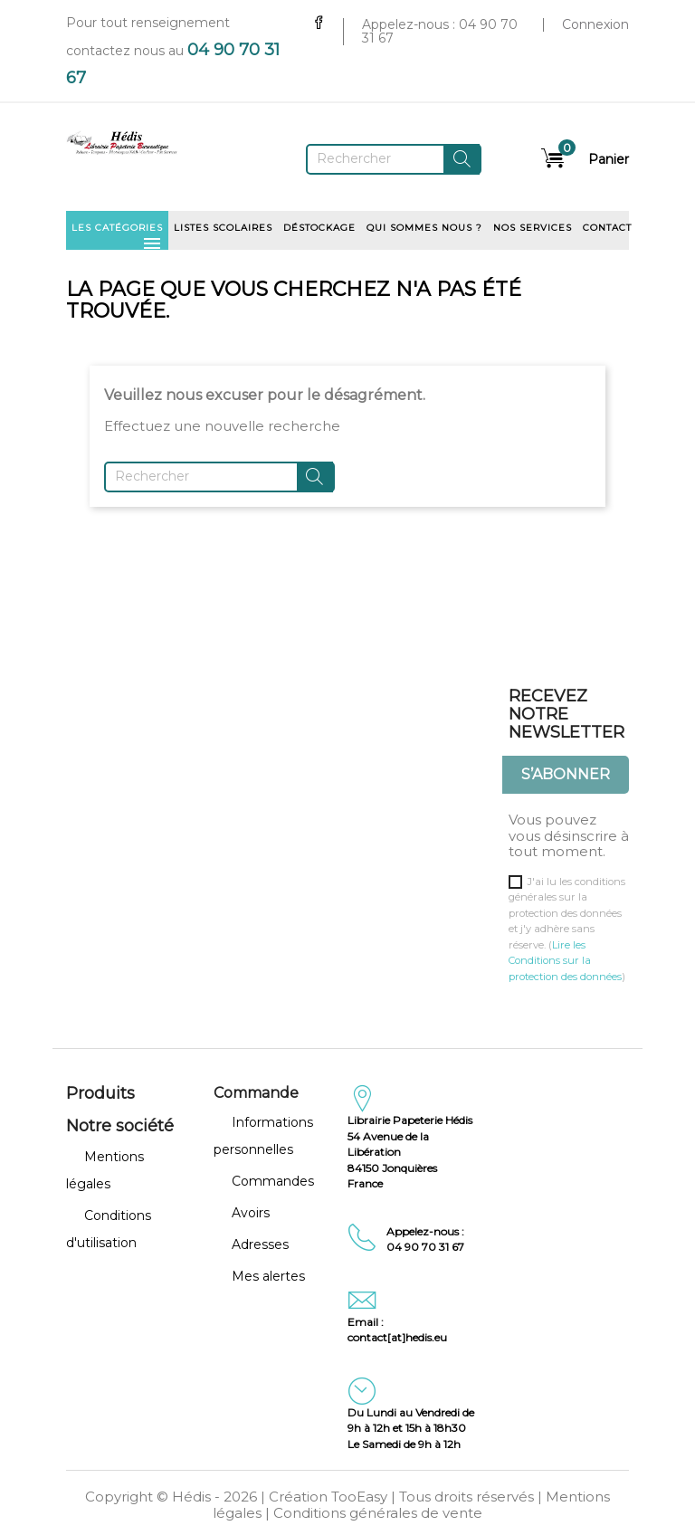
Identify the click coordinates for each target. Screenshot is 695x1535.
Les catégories (117, 233)
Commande (256, 1092)
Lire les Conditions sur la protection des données (565, 961)
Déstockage (319, 228)
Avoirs (251, 1213)
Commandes (273, 1181)
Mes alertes (268, 1276)
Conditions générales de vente (377, 1512)
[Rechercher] (393, 159)
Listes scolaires (223, 228)
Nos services (532, 228)
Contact (607, 228)
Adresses (260, 1244)
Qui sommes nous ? (424, 228)
